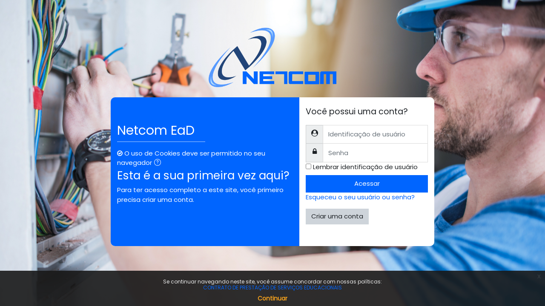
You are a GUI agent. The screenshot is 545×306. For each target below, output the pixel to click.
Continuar (272, 298)
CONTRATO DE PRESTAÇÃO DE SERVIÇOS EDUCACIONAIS (272, 287)
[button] (159, 163)
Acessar (367, 183)
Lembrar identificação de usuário (365, 166)
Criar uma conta (337, 216)
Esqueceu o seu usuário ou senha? (360, 197)
